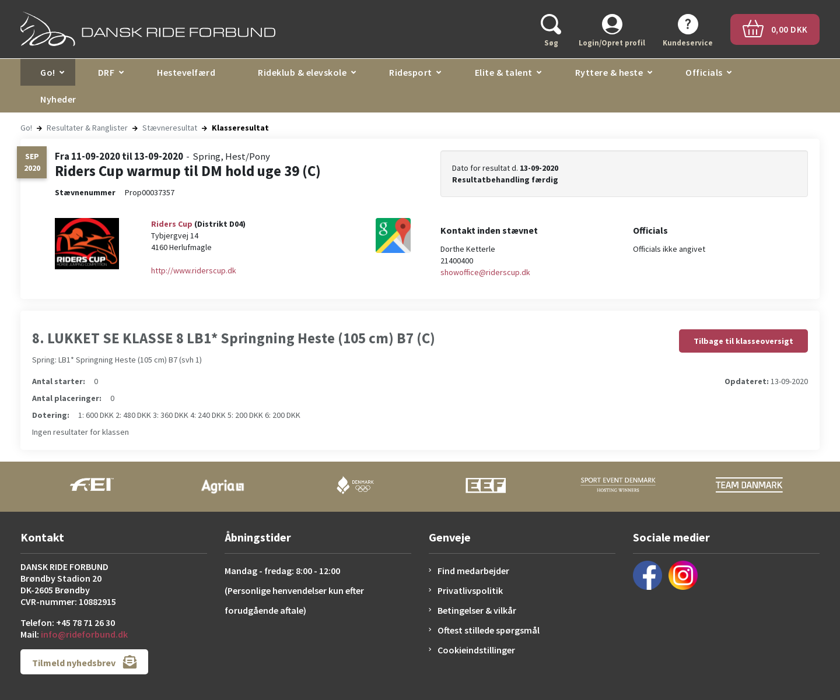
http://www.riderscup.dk (193, 270)
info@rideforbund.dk (84, 634)
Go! (47, 72)
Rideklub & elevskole (302, 72)
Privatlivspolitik (470, 590)
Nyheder (58, 99)
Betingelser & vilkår (477, 610)
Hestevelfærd (186, 72)
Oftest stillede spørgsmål (489, 630)
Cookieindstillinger (476, 650)
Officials (704, 72)
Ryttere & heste (609, 72)
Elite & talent (504, 72)
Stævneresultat (169, 127)
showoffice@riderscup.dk (485, 272)
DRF (106, 72)
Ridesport (410, 72)
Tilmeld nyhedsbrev (84, 662)
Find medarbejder (473, 570)
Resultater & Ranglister (87, 127)
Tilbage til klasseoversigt (743, 341)
